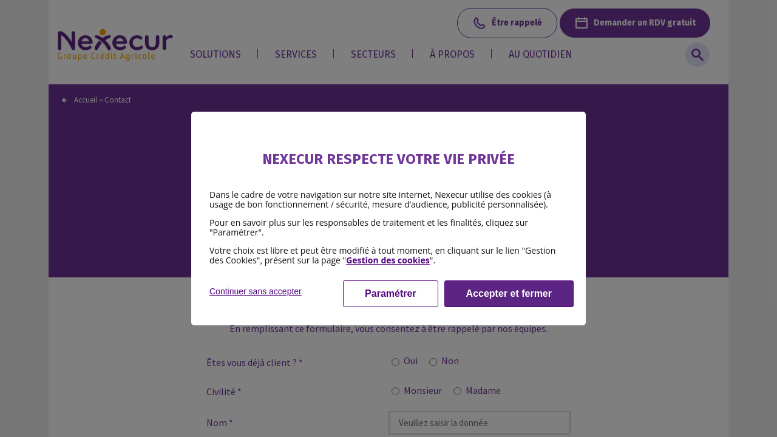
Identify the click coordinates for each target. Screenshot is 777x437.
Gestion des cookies (388, 260)
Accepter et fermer (509, 293)
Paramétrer (390, 293)
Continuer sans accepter (255, 291)
